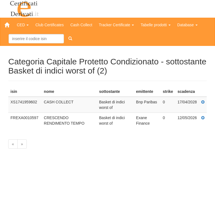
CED (23, 25)
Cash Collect (81, 25)
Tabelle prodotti (156, 25)
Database (187, 25)
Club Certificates (49, 25)
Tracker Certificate (116, 25)
